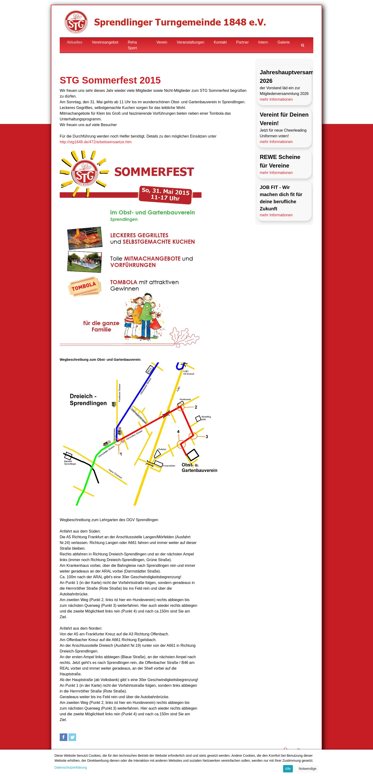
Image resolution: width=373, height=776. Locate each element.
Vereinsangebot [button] (105, 42)
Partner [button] (242, 42)
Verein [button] (162, 42)
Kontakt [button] (220, 42)
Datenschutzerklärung (70, 767)
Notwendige (307, 769)
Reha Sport (132, 45)
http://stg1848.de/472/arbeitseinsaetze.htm (96, 142)
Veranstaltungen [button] (190, 42)
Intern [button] (263, 42)
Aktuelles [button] (74, 42)
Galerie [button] (283, 42)
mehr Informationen (276, 99)
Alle (288, 769)
